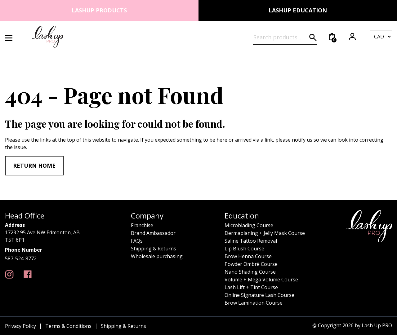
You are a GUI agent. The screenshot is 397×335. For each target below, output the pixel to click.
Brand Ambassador (153, 233)
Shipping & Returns (153, 248)
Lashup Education (298, 10)
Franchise (142, 225)
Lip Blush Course (244, 248)
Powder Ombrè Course (251, 264)
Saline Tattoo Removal (251, 240)
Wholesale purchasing (157, 256)
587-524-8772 (21, 258)
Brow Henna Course (248, 256)
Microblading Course (249, 225)
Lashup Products (99, 10)
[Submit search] (313, 37)
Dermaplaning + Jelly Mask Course (265, 233)
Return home (34, 165)
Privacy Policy (20, 326)
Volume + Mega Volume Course (261, 279)
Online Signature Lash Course (259, 295)
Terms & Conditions (68, 326)
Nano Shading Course (250, 271)
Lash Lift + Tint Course (251, 287)
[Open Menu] (12, 37)
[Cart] (332, 36)
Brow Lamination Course (254, 302)
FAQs (137, 240)
